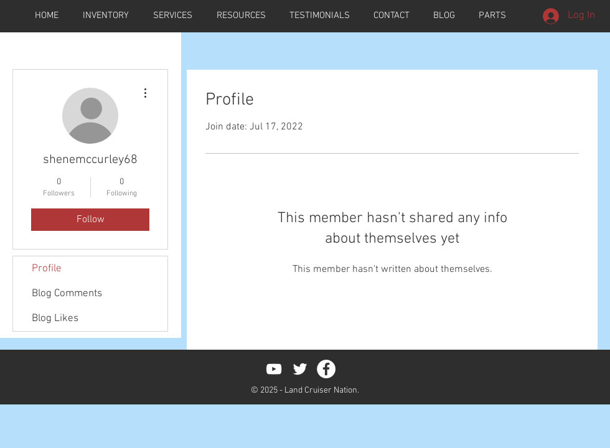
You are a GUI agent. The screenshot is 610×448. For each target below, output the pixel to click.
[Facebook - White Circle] (326, 369)
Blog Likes (55, 318)
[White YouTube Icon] (274, 369)
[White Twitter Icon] (300, 369)
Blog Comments (67, 293)
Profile (47, 269)
